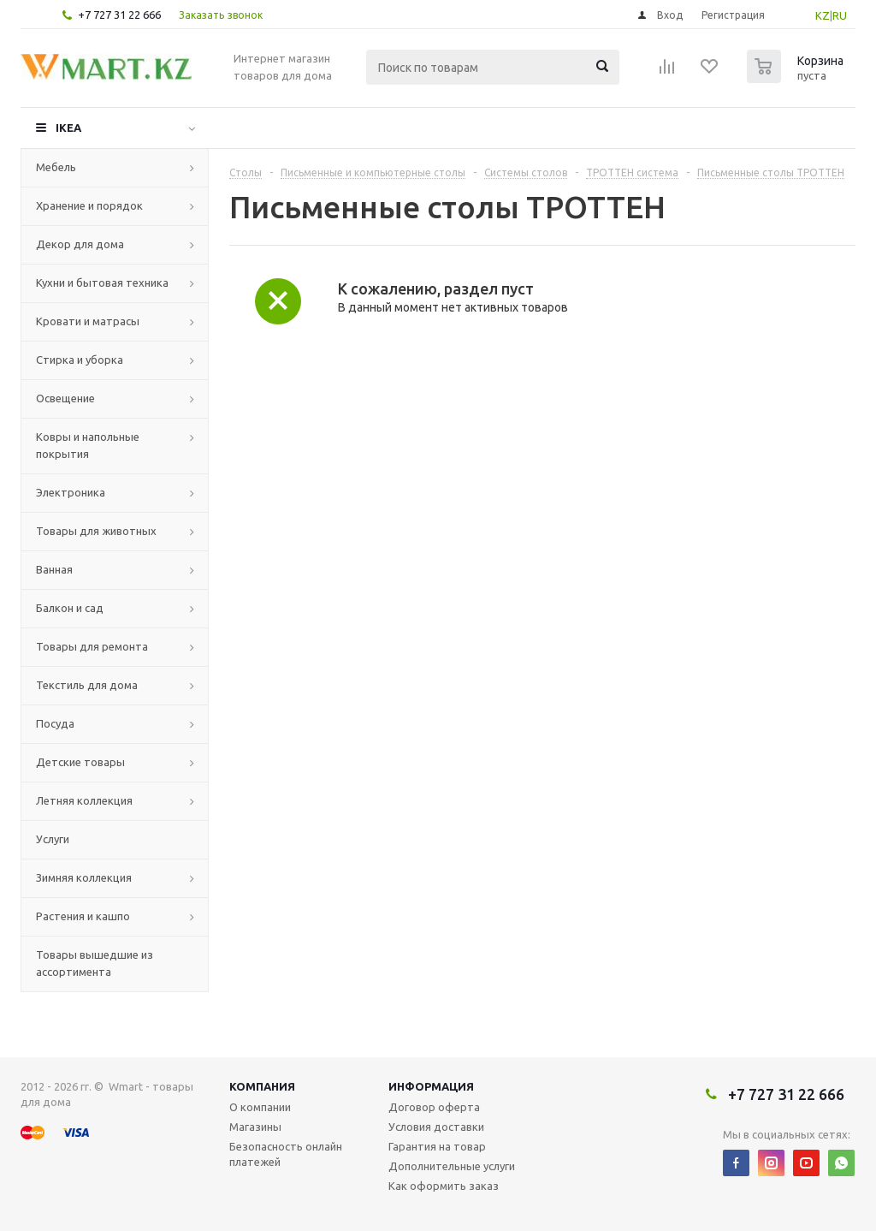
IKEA (68, 128)
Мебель (56, 167)
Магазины (255, 1127)
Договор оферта (434, 1107)
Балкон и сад (70, 608)
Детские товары (80, 762)
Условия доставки (436, 1127)
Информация (431, 1086)
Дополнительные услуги (451, 1166)
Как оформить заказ (443, 1186)
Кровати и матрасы (87, 321)
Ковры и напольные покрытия (87, 445)
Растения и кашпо (83, 916)
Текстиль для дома (87, 685)
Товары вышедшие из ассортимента (94, 963)
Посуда (55, 723)
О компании (260, 1107)
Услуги (52, 839)
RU (839, 15)
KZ (822, 15)
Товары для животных (96, 531)
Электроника (70, 492)
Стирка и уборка (79, 360)
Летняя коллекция (84, 800)
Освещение (65, 398)
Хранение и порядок (89, 205)
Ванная (54, 569)
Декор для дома (80, 244)
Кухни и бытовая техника (102, 282)
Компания (262, 1086)
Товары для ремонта (92, 646)
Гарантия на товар (437, 1146)
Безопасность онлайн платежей (285, 1154)
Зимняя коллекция (84, 877)
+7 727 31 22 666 (119, 15)
